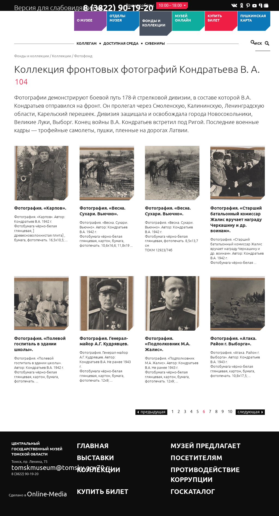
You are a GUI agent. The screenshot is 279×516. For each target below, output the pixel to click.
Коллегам (87, 44)
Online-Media (37, 480)
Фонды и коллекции (153, 23)
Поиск (259, 43)
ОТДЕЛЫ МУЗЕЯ (117, 18)
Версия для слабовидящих (43, 5)
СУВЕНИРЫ (155, 44)
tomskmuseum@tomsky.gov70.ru (38, 466)
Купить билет (215, 18)
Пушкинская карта (253, 18)
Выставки (87, 450)
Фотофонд (83, 56)
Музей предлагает (189, 443)
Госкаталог (183, 464)
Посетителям (184, 450)
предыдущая (151, 412)
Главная (85, 443)
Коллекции (61, 56)
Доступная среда (120, 44)
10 (230, 411)
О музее (84, 20)
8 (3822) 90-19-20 (100, 5)
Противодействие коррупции (201, 457)
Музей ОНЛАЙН (183, 18)
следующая (250, 412)
